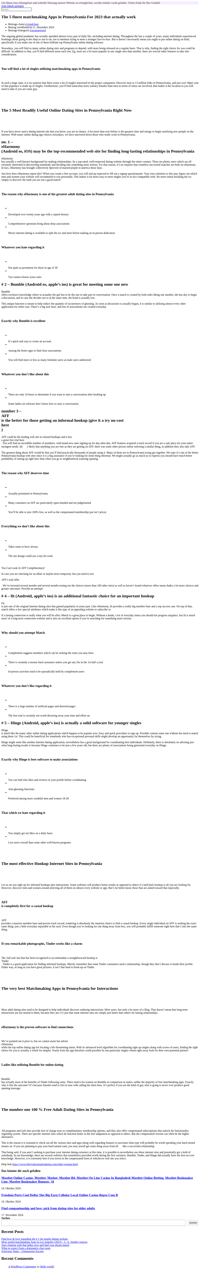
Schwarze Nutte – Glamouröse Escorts (22, 1251)
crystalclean (31, 24)
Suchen (5, 1218)
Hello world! (47, 1266)
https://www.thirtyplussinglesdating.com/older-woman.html (45, 1164)
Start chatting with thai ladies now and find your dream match (35, 1245)
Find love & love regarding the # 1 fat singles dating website (34, 1238)
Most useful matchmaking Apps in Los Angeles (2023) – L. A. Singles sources (44, 1242)
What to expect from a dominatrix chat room (25, 1248)
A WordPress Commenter (22, 1266)
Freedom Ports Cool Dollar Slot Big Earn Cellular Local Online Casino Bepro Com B (59, 1195)
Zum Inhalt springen (12, 5)
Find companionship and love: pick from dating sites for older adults (48, 1208)
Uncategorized (38, 30)
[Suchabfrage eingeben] (16, 9)
